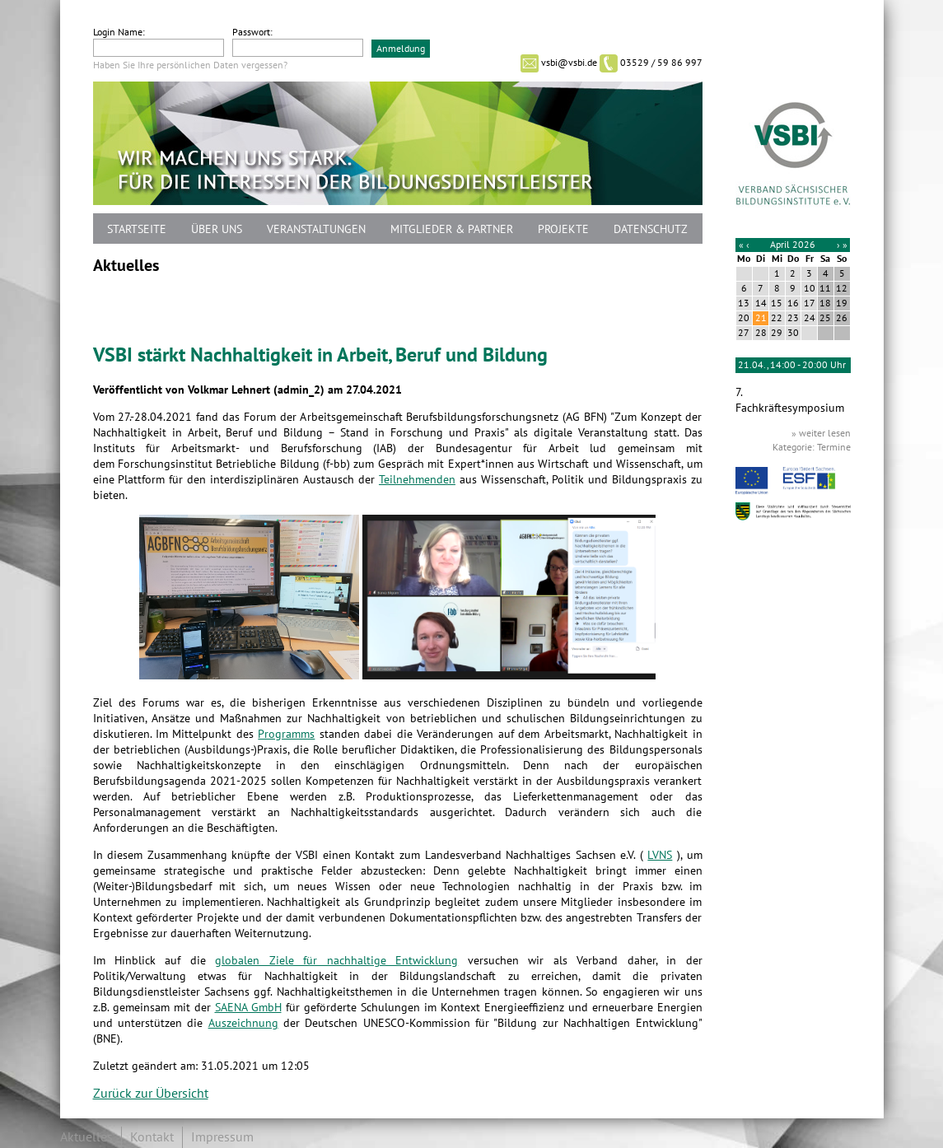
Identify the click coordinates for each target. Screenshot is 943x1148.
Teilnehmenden (417, 480)
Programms (286, 734)
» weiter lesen (821, 433)
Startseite (136, 229)
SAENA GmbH (248, 1008)
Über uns (216, 229)
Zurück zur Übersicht (150, 1093)
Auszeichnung (243, 1023)
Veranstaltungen (316, 229)
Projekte (563, 229)
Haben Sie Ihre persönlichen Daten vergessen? (190, 65)
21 (761, 318)
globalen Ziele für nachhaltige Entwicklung (336, 961)
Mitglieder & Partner (451, 229)
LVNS (659, 855)
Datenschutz (651, 229)
